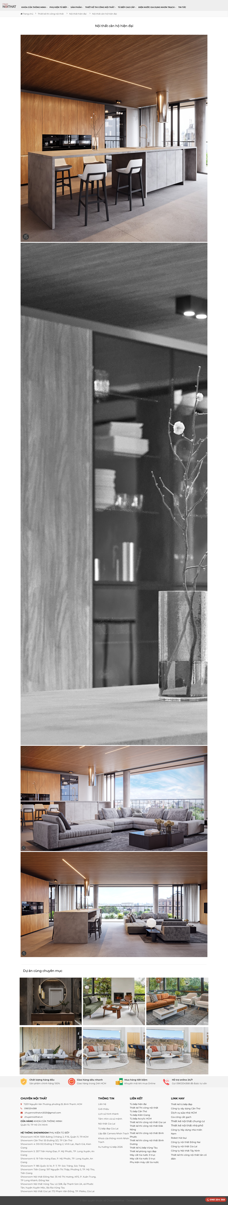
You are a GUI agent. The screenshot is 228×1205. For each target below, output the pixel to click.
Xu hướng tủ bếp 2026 (110, 1146)
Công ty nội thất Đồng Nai (185, 1142)
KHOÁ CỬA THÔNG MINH (48, 1121)
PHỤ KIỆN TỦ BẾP (59, 1132)
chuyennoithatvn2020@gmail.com (43, 1112)
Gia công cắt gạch (181, 1117)
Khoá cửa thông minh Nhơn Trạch (113, 1140)
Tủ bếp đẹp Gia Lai (108, 1128)
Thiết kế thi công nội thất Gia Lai (148, 1122)
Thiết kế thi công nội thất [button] (100, 7)
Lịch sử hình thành (108, 1113)
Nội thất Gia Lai (106, 1123)
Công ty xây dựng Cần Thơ (185, 1108)
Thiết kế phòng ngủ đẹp (143, 1151)
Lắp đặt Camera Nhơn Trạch (113, 1133)
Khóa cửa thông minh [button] (34, 7)
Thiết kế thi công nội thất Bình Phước (147, 1135)
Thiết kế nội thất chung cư (188, 1121)
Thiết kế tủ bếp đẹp (181, 1104)
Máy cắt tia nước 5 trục (143, 1158)
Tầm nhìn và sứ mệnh (110, 1118)
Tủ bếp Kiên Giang (140, 1115)
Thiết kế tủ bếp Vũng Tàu (144, 1147)
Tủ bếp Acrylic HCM (141, 1118)
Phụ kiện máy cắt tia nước (144, 1162)
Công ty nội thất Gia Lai (184, 1146)
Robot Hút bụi (179, 1137)
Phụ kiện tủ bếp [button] (59, 7)
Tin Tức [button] (182, 7)
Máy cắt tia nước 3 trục (142, 1155)
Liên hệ (102, 1104)
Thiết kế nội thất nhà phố (187, 1125)
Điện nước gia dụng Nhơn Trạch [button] (157, 7)
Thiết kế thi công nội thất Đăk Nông (146, 1127)
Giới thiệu (103, 1109)
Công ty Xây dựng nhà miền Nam (186, 1131)
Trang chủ (27, 13)
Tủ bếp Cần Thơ (138, 1111)
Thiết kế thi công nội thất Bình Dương (147, 1142)
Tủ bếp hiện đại (138, 1104)
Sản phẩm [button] (77, 7)
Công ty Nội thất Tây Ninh (185, 1150)
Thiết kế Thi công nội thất (144, 1107)
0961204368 (30, 1108)
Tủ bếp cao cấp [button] (127, 7)
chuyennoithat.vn (33, 1117)
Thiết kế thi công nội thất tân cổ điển (189, 1157)
